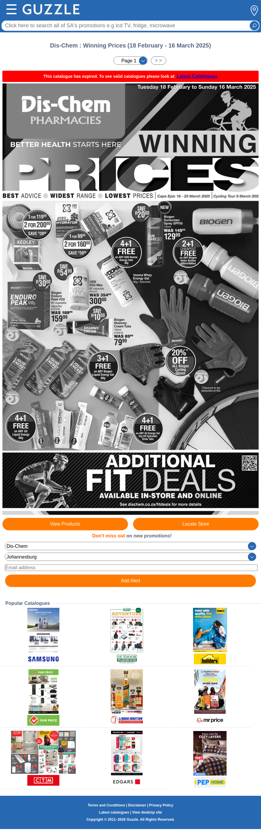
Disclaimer (137, 805)
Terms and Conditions (106, 805)
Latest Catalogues (197, 76)
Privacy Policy (161, 805)
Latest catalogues (114, 812)
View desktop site (147, 812)
